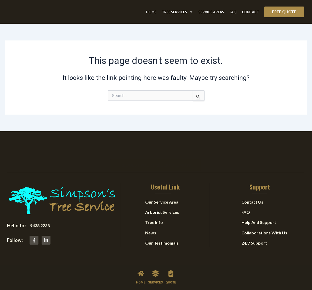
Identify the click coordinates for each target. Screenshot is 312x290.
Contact (250, 12)
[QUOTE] (171, 273)
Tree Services (177, 12)
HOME (140, 282)
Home (151, 12)
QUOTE (171, 282)
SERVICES (155, 282)
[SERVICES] (155, 273)
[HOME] (141, 273)
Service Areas (211, 12)
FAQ (233, 12)
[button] (284, 12)
